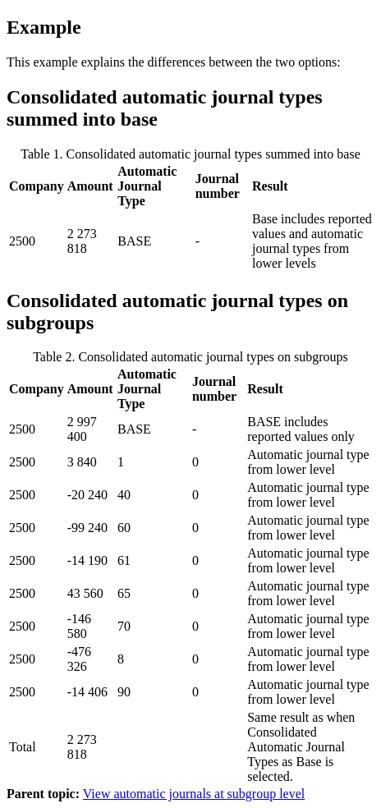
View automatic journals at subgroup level (194, 794)
